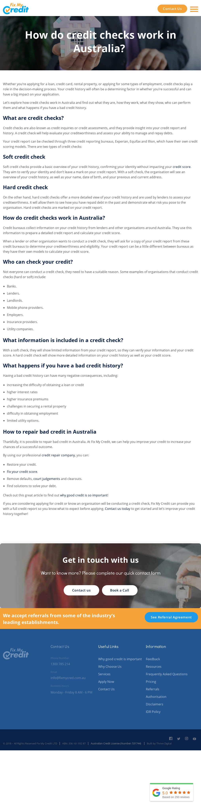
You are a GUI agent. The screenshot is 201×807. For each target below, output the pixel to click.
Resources (153, 666)
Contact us (81, 590)
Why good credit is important (120, 659)
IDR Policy (153, 712)
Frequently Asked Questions (167, 674)
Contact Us (172, 8)
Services (104, 674)
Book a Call (119, 590)
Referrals (152, 689)
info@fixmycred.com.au (68, 678)
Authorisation (156, 696)
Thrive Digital (164, 743)
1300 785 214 (60, 664)
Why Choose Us (110, 666)
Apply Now (106, 681)
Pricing (151, 681)
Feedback (153, 659)
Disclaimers (154, 704)
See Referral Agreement (171, 617)
